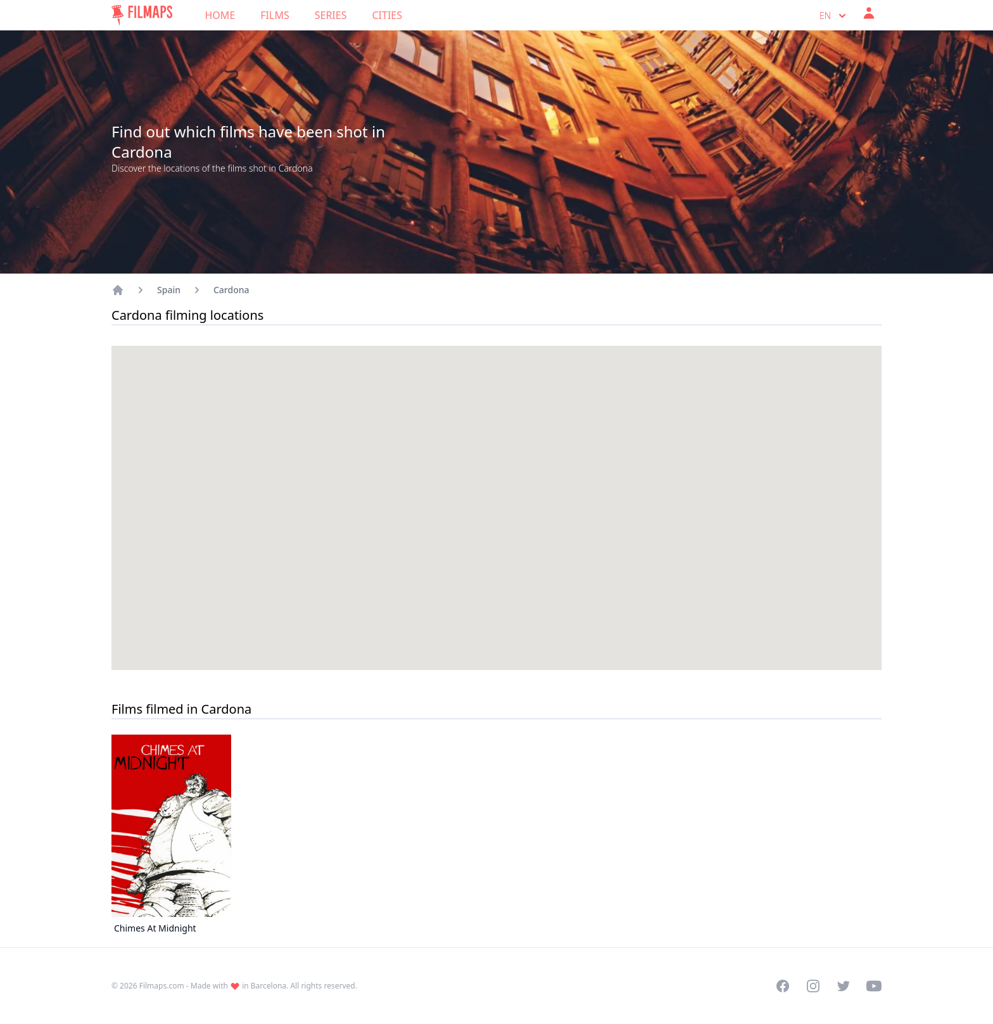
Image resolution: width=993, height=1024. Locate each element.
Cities (387, 15)
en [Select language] (834, 15)
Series (331, 15)
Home (220, 15)
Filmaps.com (161, 985)
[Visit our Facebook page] (782, 986)
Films (274, 15)
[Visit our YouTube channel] (874, 986)
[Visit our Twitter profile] (843, 986)
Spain (168, 290)
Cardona (231, 290)
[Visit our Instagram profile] (813, 986)
